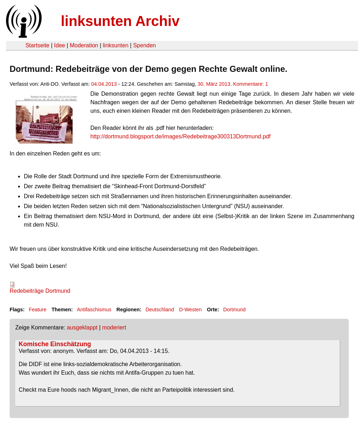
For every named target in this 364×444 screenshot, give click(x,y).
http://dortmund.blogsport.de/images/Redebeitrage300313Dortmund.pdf (180, 136)
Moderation (84, 45)
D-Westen (190, 309)
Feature (38, 309)
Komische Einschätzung (55, 344)
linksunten (115, 45)
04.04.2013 (104, 84)
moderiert (114, 327)
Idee (59, 45)
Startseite (37, 45)
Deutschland (159, 309)
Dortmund (234, 309)
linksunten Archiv (120, 21)
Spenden (144, 45)
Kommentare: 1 (250, 84)
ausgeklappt (82, 327)
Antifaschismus (94, 309)
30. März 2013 (214, 84)
